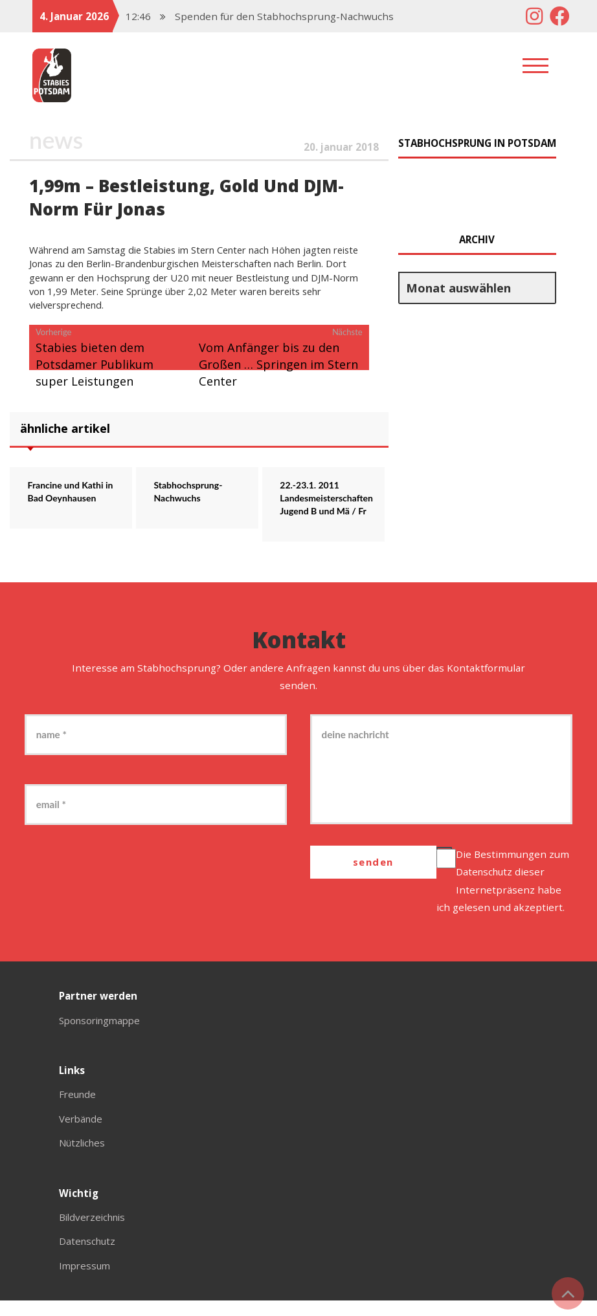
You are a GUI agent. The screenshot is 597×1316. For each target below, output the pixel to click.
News (56, 140)
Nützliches (84, 1158)
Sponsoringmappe (103, 1035)
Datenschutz (487, 887)
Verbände (82, 1134)
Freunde (78, 1110)
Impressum (86, 1281)
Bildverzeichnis (95, 1232)
